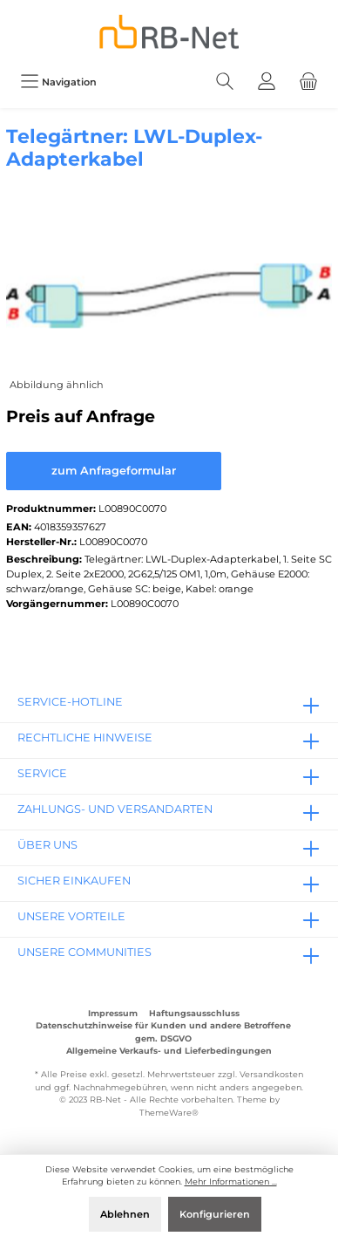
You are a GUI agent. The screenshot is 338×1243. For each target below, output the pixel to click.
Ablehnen (125, 1214)
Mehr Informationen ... (231, 1181)
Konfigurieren (214, 1214)
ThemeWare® (169, 1112)
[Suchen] (225, 81)
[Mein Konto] (266, 81)
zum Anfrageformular (113, 470)
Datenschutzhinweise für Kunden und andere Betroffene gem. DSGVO (163, 1031)
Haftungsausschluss (194, 1013)
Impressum (113, 1013)
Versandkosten (271, 1074)
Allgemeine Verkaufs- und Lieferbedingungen (169, 1050)
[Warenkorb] (308, 81)
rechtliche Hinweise (84, 737)
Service (42, 773)
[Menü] (58, 81)
